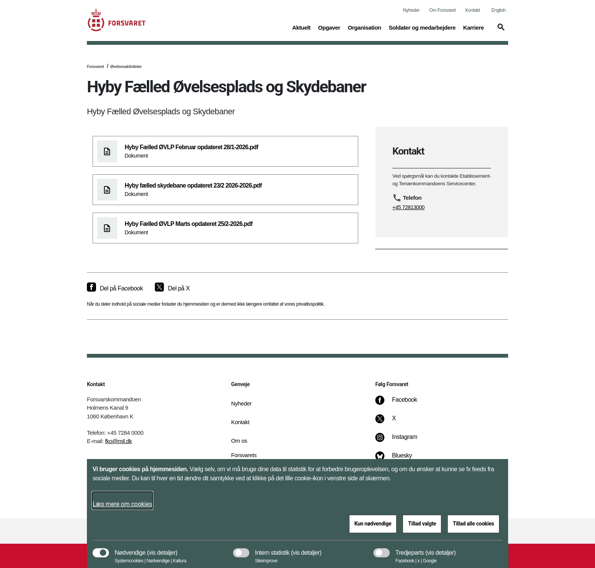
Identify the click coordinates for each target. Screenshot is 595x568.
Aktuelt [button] (301, 27)
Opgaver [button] (329, 27)
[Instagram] (401, 440)
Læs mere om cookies (122, 504)
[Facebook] (401, 403)
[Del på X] (172, 288)
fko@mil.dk (118, 441)
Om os (239, 440)
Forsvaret (95, 66)
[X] (394, 422)
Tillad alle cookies (473, 524)
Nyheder (411, 10)
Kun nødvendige (373, 524)
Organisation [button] (364, 27)
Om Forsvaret (442, 10)
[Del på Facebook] (115, 288)
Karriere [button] (473, 27)
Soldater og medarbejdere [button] (422, 27)
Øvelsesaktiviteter (126, 66)
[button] (499, 30)
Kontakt (472, 10)
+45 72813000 (408, 207)
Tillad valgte (422, 524)
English (498, 10)
